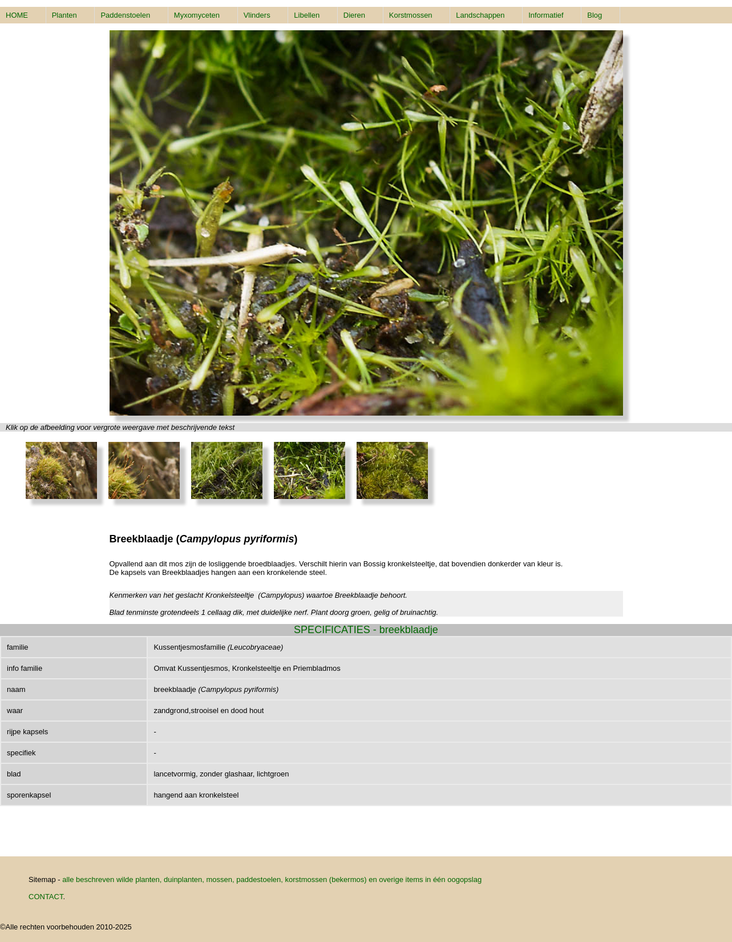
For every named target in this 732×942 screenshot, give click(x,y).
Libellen (307, 15)
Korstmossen (410, 15)
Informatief (545, 15)
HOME (17, 15)
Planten (64, 15)
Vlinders (257, 15)
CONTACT (46, 896)
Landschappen (480, 15)
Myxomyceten (197, 15)
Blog (594, 15)
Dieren (354, 15)
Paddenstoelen (125, 15)
